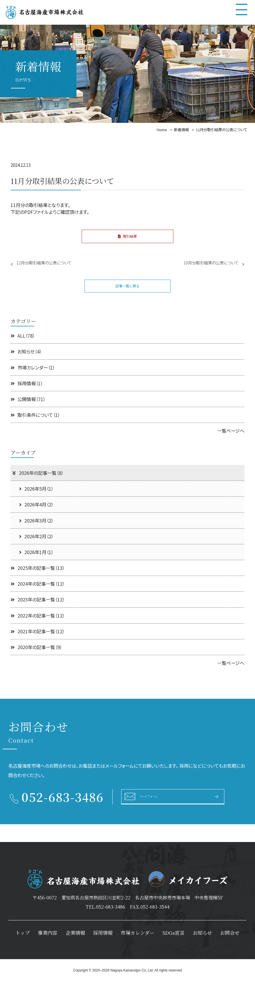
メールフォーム (158, 803)
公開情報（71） (28, 406)
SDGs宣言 (173, 940)
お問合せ (230, 940)
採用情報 (103, 940)
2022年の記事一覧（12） (38, 622)
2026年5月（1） (36, 496)
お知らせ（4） (26, 358)
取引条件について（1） (35, 422)
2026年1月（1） (36, 559)
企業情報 (75, 940)
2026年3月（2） (36, 527)
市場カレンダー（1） (33, 374)
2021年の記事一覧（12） (38, 638)
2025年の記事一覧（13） (38, 575)
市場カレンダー (137, 940)
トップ (22, 940)
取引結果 (127, 238)
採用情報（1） (27, 390)
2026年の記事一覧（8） (38, 480)
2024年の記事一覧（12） (38, 591)
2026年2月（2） (36, 543)
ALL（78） (23, 343)
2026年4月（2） (36, 511)
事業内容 (47, 940)
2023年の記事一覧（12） (38, 606)
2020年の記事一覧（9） (36, 654)
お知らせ (202, 940)
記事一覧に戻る (127, 291)
